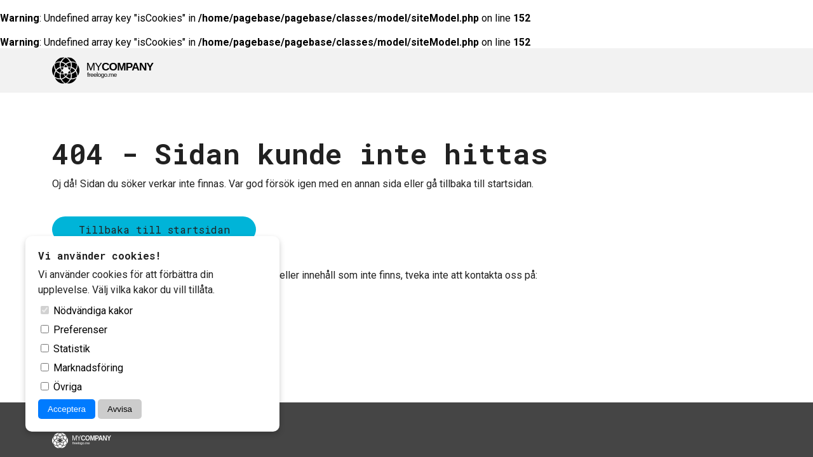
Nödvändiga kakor (87, 311)
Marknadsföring (82, 368)
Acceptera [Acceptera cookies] (67, 409)
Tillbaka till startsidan (154, 229)
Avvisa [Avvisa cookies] (119, 409)
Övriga (61, 387)
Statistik (65, 349)
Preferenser (74, 330)
